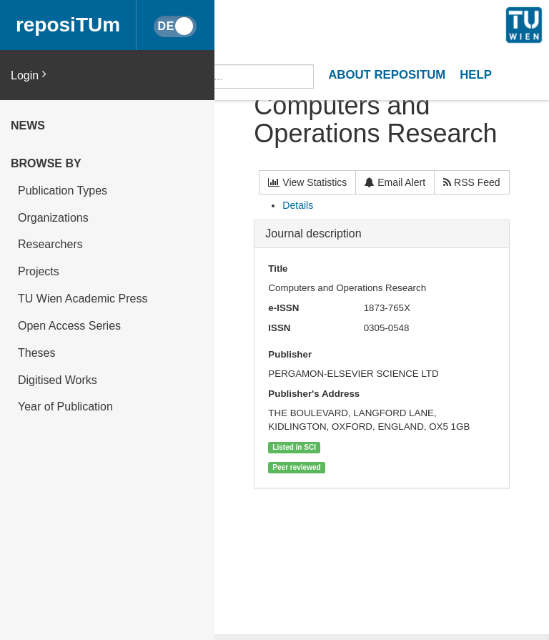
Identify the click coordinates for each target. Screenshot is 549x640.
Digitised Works (57, 380)
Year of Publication (65, 406)
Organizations (53, 218)
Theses (36, 353)
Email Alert (395, 182)
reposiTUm (68, 25)
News (28, 125)
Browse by (46, 163)
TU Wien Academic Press (82, 298)
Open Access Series (69, 326)
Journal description (313, 233)
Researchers (50, 244)
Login (28, 75)
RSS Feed (471, 182)
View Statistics (307, 182)
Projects (38, 271)
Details (297, 205)
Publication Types (62, 190)
